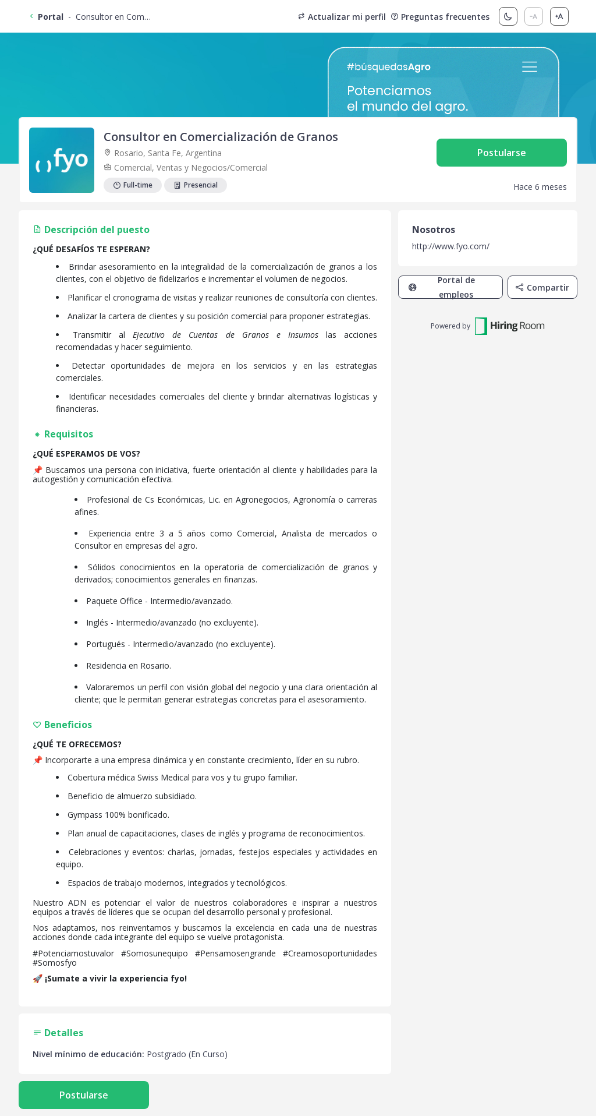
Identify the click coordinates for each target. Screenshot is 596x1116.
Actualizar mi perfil (341, 16)
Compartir (542, 287)
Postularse (501, 152)
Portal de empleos (441, 287)
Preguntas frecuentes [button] (440, 16)
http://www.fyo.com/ (450, 246)
